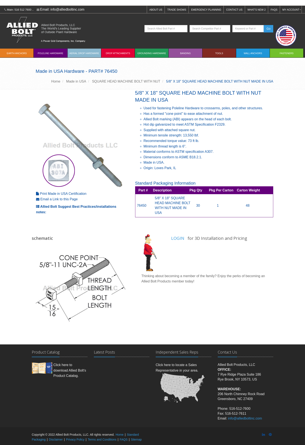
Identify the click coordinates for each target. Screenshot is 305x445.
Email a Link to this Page (59, 199)
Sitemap (136, 439)
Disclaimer (56, 439)
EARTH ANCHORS (17, 53)
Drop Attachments (118, 53)
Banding (185, 53)
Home (55, 81)
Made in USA (76, 81)
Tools (219, 53)
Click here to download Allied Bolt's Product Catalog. (69, 370)
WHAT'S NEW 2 (256, 9)
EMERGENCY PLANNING (206, 9)
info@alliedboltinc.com (67, 9)
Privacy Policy (75, 439)
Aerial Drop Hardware (84, 53)
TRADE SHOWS (176, 9)
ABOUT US (155, 9)
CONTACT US (234, 9)
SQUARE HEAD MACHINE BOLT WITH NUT (126, 81)
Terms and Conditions (102, 439)
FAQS (274, 9)
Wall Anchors (253, 53)
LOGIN (177, 238)
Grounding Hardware (151, 53)
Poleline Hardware (50, 53)
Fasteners (287, 53)
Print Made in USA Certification (63, 193)
